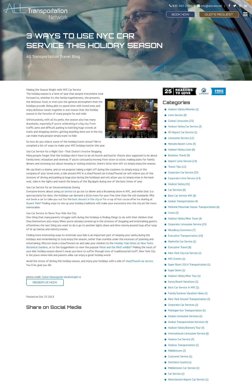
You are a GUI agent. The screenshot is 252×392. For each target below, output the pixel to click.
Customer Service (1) (180, 356)
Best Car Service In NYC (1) (183, 287)
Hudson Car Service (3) (181, 339)
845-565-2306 (182, 6)
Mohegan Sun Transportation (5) (187, 310)
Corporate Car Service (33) (183, 172)
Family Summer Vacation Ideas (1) (188, 293)
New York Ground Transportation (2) (189, 299)
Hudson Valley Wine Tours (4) (185, 218)
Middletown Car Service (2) (183, 368)
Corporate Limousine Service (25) (187, 224)
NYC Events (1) (176, 258)
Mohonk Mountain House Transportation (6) (193, 207)
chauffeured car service (139, 261)
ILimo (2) (173, 212)
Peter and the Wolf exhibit (115, 247)
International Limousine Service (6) (188, 333)
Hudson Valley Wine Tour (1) (184, 276)
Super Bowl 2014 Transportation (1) (189, 264)
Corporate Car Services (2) (183, 304)
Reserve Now (45, 282)
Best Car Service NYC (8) (182, 195)
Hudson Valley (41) (179, 184)
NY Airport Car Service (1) (182, 132)
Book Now (180, 14)
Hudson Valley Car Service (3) (185, 126)
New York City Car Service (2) (184, 253)
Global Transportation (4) (183, 201)
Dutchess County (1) (179, 362)
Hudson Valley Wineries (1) (183, 109)
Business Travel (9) (179, 155)
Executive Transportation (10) (185, 235)
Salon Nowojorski (52, 277)
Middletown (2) (177, 350)
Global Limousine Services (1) (185, 316)
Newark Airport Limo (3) (182, 143)
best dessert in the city (85, 199)
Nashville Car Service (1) (182, 241)
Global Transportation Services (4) (188, 322)
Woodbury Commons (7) (181, 230)
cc (80, 277)
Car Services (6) (177, 189)
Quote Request (219, 14)
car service (66, 191)
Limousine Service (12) (181, 138)
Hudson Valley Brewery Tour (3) (186, 327)
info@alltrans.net (211, 6)
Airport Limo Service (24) (182, 161)
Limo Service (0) (177, 115)
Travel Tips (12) (177, 166)
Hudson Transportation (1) (183, 345)
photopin (73, 277)
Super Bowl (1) (176, 270)
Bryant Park (33, 203)
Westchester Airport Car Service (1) (188, 379)
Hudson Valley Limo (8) (181, 149)
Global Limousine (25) (181, 120)
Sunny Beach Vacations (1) (183, 281)
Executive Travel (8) (179, 247)
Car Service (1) (176, 373)
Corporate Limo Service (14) (184, 178)
